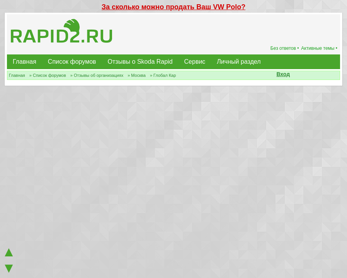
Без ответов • (284, 48)
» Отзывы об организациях (96, 75)
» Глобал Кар (163, 75)
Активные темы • (319, 48)
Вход (283, 74)
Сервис (195, 61)
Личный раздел (238, 61)
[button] (294, 75)
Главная (24, 61)
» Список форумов (47, 75)
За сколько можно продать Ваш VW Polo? (173, 7)
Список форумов (72, 61)
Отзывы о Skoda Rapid (140, 61)
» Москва (137, 75)
